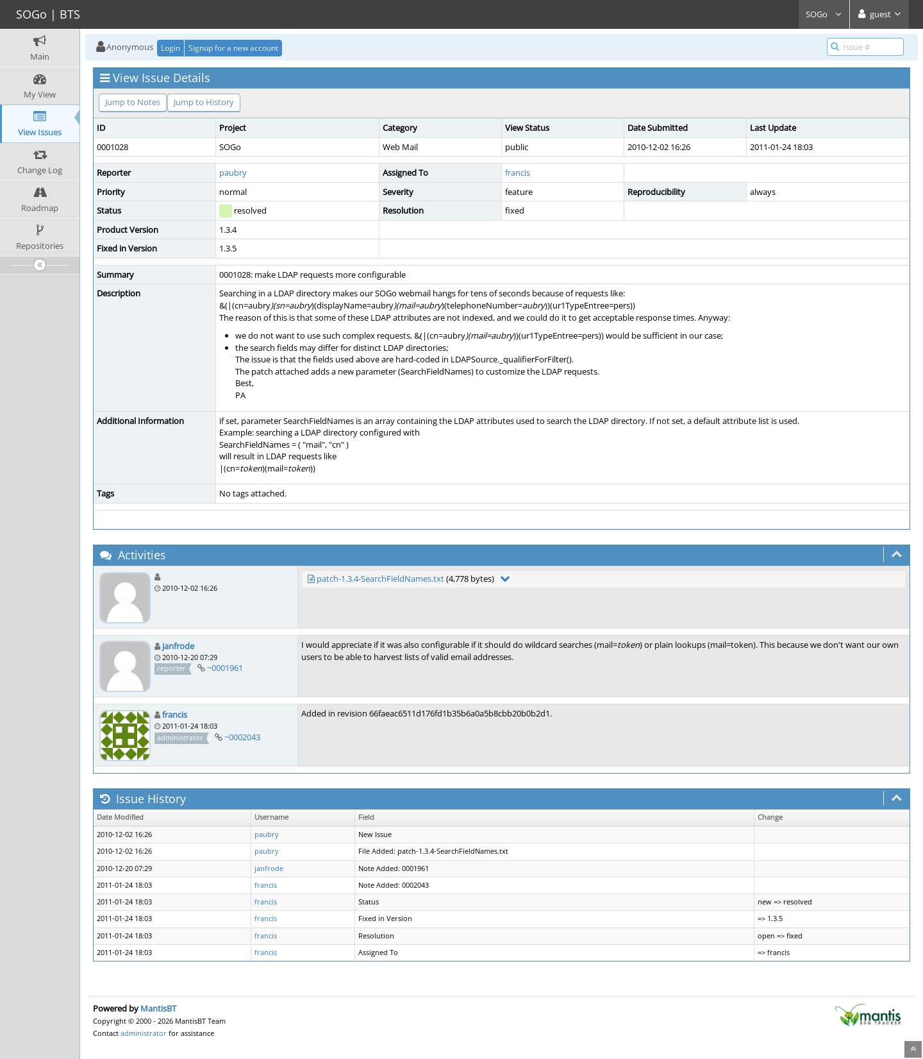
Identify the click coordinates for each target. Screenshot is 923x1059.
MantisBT (158, 1008)
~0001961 (225, 668)
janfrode (178, 646)
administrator (144, 1033)
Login (170, 47)
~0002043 (242, 737)
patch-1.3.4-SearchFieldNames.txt (380, 578)
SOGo (824, 14)
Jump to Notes (132, 102)
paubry (233, 172)
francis (517, 172)
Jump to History (204, 102)
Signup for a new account (233, 47)
